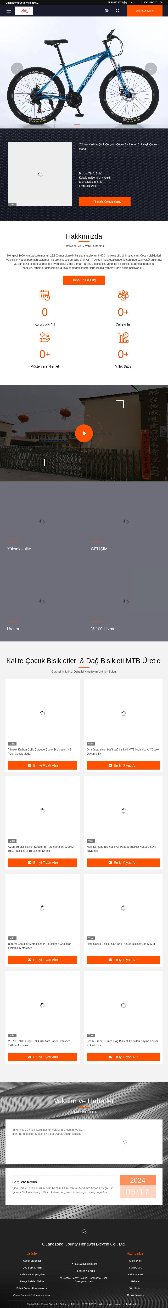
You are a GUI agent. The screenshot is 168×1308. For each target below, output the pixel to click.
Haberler (135, 1281)
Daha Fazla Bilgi (84, 280)
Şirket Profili (135, 1260)
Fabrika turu (135, 1267)
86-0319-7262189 (151, 2)
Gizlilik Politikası (135, 1295)
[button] (77, 124)
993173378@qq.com (120, 2)
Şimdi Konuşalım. (145, 10)
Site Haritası (135, 1288)
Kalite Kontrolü (135, 1274)
